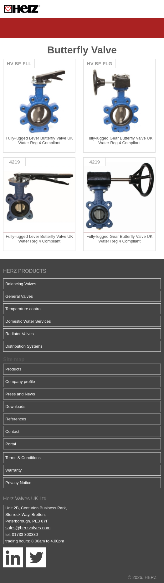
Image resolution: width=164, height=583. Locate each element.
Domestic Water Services (28, 321)
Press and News (20, 394)
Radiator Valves (19, 333)
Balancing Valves (20, 284)
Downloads (15, 406)
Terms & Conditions (23, 457)
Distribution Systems (23, 346)
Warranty (13, 470)
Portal (10, 444)
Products (13, 369)
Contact (12, 431)
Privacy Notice (18, 482)
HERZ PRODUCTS (24, 271)
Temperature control (23, 308)
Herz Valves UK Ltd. (25, 498)
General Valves (19, 296)
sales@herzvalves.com (27, 527)
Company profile (20, 381)
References (15, 419)
